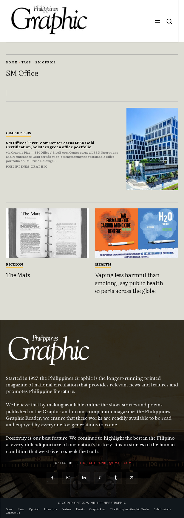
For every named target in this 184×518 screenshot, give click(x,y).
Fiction (14, 264)
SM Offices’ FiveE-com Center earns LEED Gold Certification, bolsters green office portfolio (50, 144)
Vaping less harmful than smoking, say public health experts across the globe (129, 283)
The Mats (18, 275)
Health (103, 264)
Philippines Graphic (27, 166)
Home (11, 62)
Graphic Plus (18, 132)
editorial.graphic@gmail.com (103, 463)
